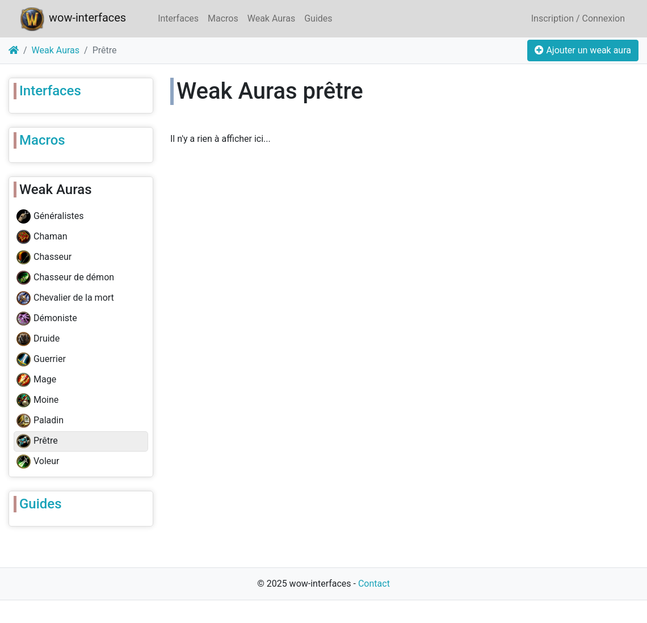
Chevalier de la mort (65, 298)
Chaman (41, 237)
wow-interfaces (72, 19)
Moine (37, 400)
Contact (374, 583)
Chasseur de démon (65, 278)
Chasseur (44, 257)
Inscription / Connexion (578, 18)
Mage (36, 380)
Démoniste (46, 319)
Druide (38, 339)
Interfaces (178, 18)
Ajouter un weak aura (583, 50)
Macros (223, 18)
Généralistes (50, 216)
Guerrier (41, 359)
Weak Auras (271, 18)
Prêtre (37, 441)
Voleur (38, 461)
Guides (318, 18)
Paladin (40, 421)
